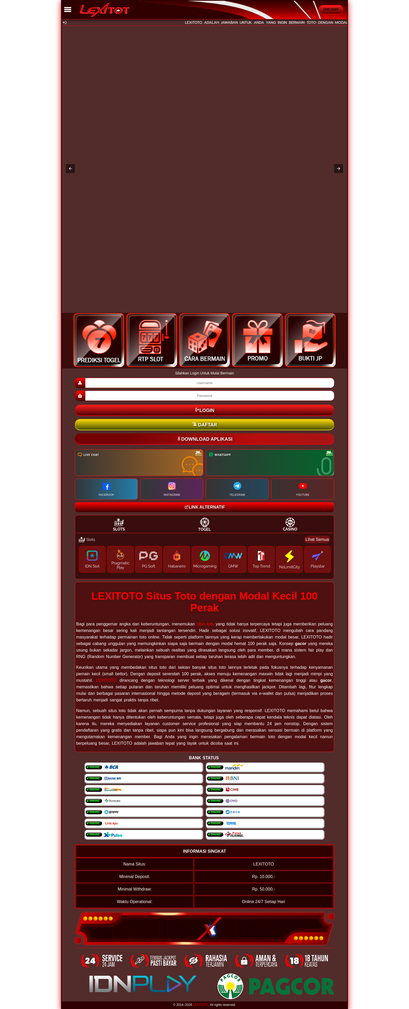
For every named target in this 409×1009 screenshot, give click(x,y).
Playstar (318, 566)
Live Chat (331, 9)
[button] (70, 168)
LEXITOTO (106, 680)
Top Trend (261, 566)
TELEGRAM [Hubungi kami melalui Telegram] (237, 489)
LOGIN (204, 410)
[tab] (118, 524)
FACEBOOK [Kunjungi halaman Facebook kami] (106, 489)
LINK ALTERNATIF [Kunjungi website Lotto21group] (204, 507)
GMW (233, 566)
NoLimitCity (289, 567)
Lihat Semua (317, 539)
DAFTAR (204, 424)
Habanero (176, 566)
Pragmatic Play (120, 565)
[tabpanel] (204, 555)
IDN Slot (92, 566)
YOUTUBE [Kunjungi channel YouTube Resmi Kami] (303, 489)
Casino (290, 529)
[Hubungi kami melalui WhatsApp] (270, 462)
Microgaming (204, 566)
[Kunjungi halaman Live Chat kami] (139, 462)
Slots (119, 529)
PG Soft (148, 566)
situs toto (205, 624)
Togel (204, 529)
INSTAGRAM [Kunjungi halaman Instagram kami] (172, 489)
